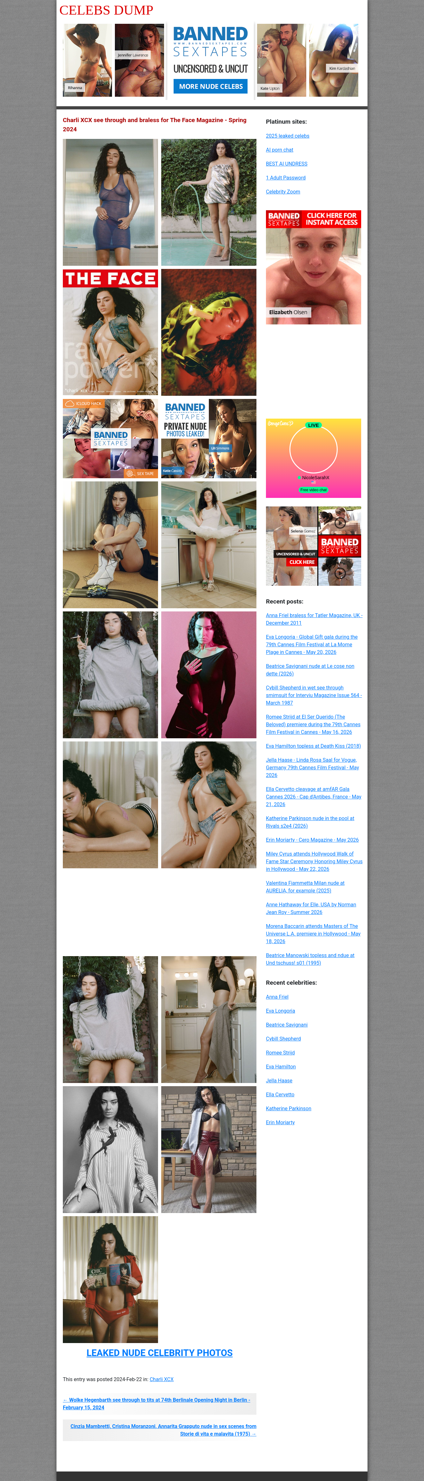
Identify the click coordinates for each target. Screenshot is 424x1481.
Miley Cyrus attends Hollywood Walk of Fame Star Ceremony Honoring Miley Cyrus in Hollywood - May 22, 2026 (314, 861)
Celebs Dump (106, 10)
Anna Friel (277, 997)
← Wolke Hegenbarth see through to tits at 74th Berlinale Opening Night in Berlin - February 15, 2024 (156, 1404)
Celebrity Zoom (283, 192)
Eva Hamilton (281, 1067)
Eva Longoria (280, 1011)
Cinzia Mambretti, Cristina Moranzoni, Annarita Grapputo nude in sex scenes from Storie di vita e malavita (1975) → (163, 1430)
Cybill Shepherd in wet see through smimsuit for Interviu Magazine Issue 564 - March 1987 (314, 695)
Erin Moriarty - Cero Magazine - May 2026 (312, 840)
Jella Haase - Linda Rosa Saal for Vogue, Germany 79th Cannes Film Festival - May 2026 (312, 767)
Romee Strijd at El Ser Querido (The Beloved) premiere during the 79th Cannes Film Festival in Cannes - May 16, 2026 (313, 724)
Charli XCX (162, 1379)
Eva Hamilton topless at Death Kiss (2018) (313, 746)
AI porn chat (279, 150)
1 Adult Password (286, 178)
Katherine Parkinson (288, 1109)
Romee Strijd (280, 1053)
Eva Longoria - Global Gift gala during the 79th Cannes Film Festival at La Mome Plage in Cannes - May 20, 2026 (312, 644)
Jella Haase (279, 1081)
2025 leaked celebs (287, 136)
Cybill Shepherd (283, 1039)
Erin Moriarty (280, 1122)
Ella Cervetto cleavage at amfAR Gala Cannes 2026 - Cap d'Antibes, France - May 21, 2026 (313, 796)
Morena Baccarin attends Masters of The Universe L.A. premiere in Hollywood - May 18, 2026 (313, 933)
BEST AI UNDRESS (287, 164)
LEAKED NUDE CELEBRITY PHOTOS (160, 1352)
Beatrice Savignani (287, 1025)
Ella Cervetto (280, 1095)
